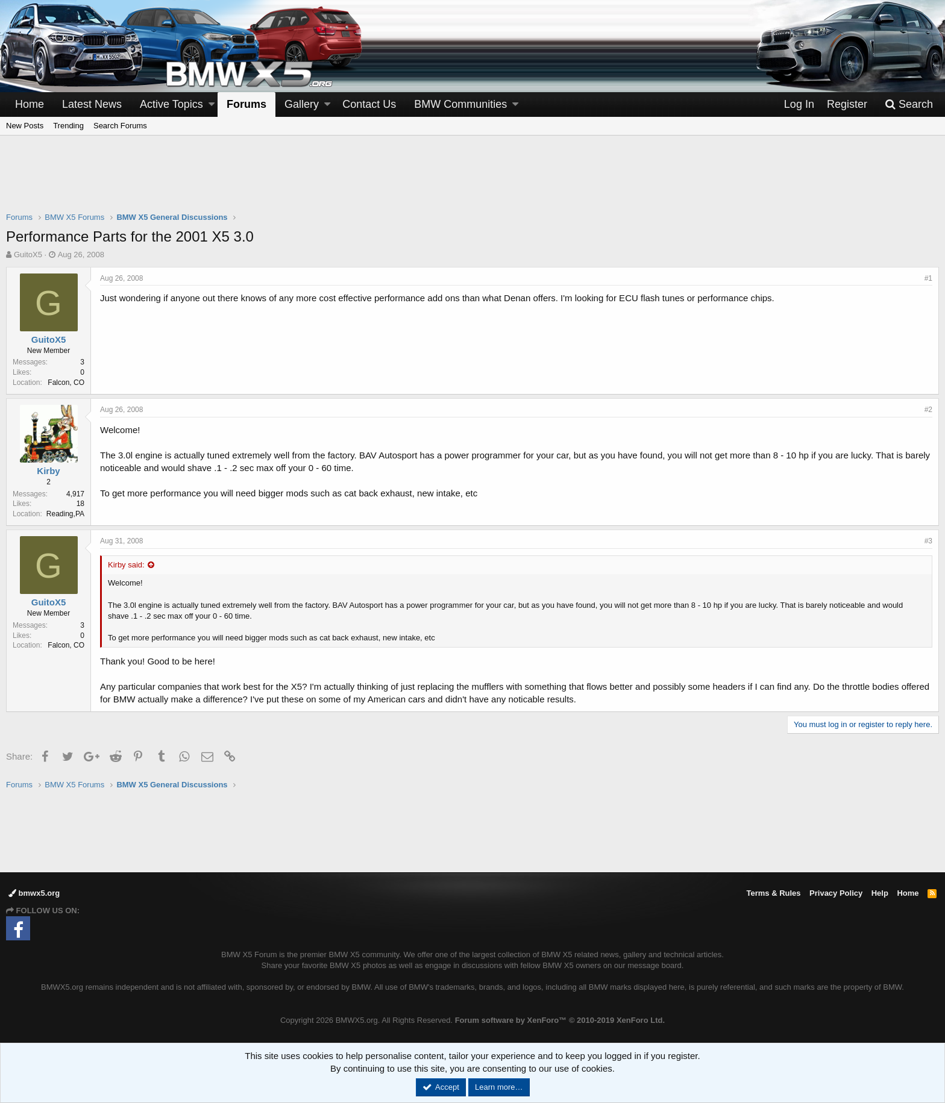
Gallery (301, 104)
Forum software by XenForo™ (560, 1020)
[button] (212, 104)
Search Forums (120, 125)
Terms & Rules (773, 893)
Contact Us (369, 104)
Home (29, 104)
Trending (68, 125)
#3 (928, 541)
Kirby (48, 471)
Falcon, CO (66, 382)
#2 (928, 409)
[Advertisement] (472, 181)
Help (879, 893)
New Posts (24, 125)
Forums (246, 104)
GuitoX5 (28, 254)
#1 (928, 278)
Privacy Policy (835, 893)
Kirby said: (126, 564)
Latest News (92, 104)
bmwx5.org (34, 893)
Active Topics (171, 104)
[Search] (909, 104)
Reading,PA (65, 514)
